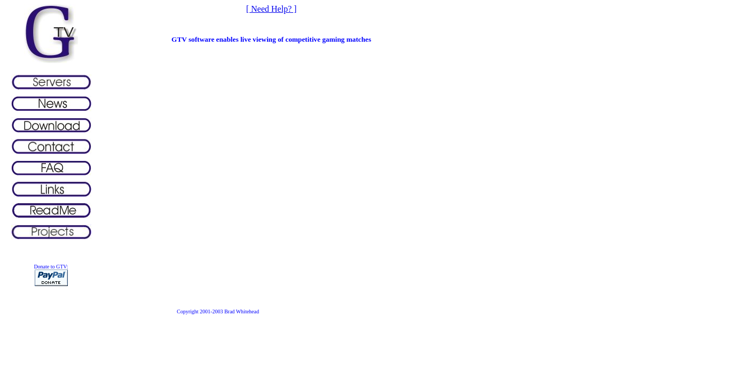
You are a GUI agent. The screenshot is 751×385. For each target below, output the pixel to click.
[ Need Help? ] (271, 8)
